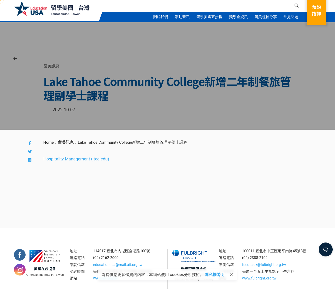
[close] (231, 274)
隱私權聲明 (214, 274)
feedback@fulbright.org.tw (264, 264)
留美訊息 (51, 66)
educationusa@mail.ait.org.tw (117, 264)
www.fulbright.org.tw (259, 278)
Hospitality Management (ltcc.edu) (76, 158)
